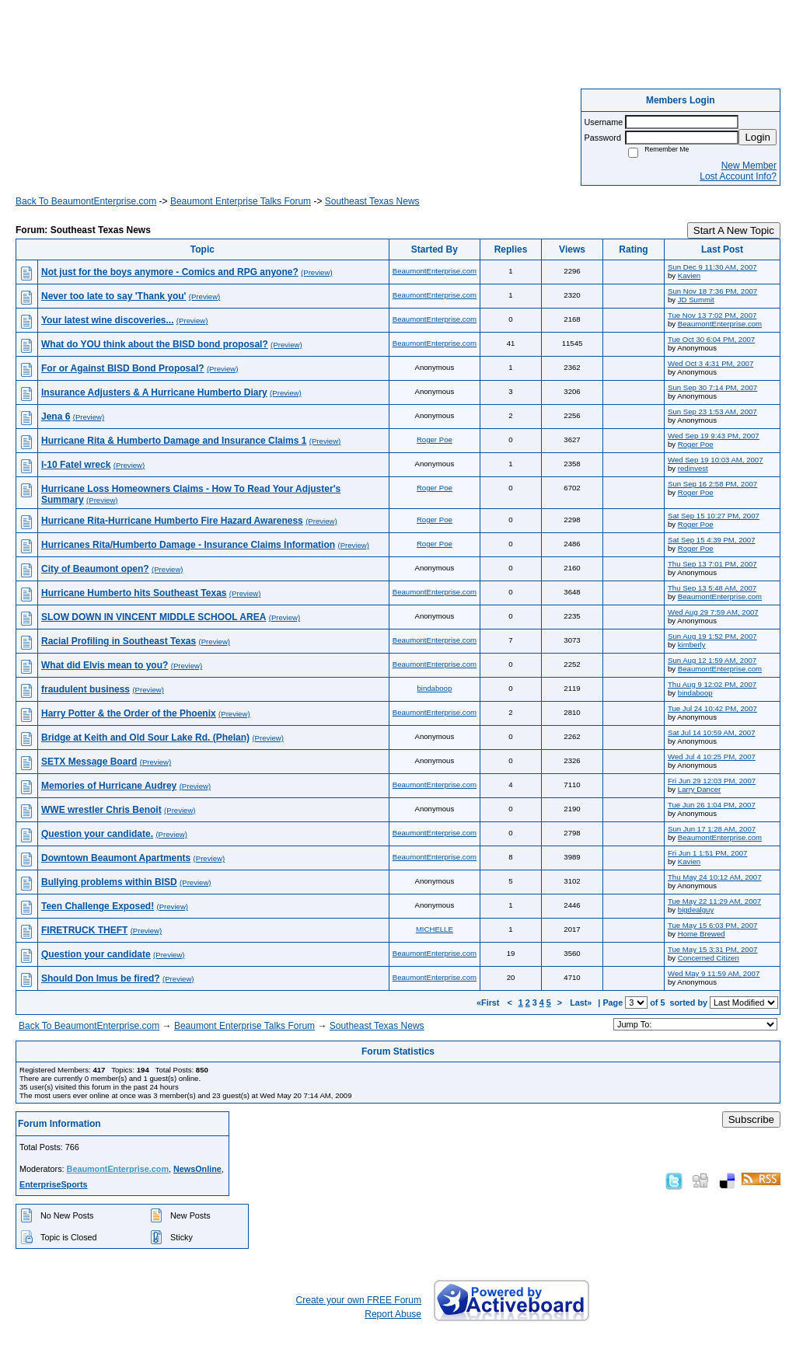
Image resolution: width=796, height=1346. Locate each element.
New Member (749, 165)
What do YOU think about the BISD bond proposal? (154, 344)
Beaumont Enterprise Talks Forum (240, 201)
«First (489, 1002)
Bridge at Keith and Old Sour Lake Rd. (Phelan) (145, 737)
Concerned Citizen (708, 958)
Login (757, 137)
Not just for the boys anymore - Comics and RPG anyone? (169, 272)
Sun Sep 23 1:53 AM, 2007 (712, 411)
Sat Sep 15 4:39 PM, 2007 (712, 539)
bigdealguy (696, 909)
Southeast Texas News (372, 201)
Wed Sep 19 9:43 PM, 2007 (713, 435)
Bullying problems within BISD (109, 882)
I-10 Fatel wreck (75, 464)
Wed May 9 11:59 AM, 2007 (713, 973)
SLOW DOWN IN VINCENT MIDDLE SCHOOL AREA (153, 617)
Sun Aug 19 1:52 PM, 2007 (712, 636)
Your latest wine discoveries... (107, 320)
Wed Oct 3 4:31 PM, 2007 (710, 363)
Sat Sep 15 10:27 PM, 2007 (713, 515)
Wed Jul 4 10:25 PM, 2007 (712, 756)
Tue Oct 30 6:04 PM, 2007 (711, 339)
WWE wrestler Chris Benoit (101, 809)
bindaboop (434, 688)
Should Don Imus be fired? (100, 978)
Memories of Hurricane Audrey (108, 785)
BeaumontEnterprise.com (435, 271)
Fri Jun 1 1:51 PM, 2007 (707, 853)
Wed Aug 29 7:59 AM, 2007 (713, 612)
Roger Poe (434, 439)
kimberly (692, 644)
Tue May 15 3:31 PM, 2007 (712, 949)
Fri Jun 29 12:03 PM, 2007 (712, 780)
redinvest (693, 468)
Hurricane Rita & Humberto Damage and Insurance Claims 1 (173, 440)
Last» (582, 1002)
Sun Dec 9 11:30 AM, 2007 (712, 267)
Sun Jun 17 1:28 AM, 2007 (712, 829)
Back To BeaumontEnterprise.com (86, 201)
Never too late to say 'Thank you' (113, 296)
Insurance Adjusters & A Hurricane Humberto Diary (154, 392)
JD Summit (696, 299)
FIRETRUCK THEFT (84, 930)
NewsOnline (197, 1168)
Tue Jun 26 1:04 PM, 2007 (712, 804)
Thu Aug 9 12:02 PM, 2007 (712, 684)
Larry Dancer (699, 789)
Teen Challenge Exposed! (97, 906)
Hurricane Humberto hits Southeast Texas (134, 593)
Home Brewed (701, 933)
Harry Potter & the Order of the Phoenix (128, 713)
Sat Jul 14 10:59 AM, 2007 (712, 732)
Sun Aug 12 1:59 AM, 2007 (712, 660)
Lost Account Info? (738, 176)
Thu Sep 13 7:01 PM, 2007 (712, 564)
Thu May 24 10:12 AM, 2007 (715, 877)
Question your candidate (96, 954)
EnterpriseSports (53, 1184)
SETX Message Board (89, 761)
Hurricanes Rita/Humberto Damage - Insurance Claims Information (188, 544)
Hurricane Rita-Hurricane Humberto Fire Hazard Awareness (172, 520)
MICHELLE (434, 929)
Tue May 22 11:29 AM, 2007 (714, 901)
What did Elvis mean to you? (104, 665)
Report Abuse (393, 1314)
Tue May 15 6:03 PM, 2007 (712, 925)
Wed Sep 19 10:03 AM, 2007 (715, 459)
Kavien (689, 275)
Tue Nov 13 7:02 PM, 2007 (712, 315)
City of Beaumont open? (95, 568)
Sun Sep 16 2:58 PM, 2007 (712, 483)
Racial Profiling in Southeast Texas (118, 641)
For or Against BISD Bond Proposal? (122, 368)
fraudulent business (85, 689)
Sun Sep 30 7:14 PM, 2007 (712, 387)
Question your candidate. (97, 833)
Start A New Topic (733, 230)
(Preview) (317, 272)
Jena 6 (55, 416)
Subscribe (751, 1119)
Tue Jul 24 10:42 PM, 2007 (712, 708)
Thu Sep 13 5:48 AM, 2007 (712, 588)
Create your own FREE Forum (358, 1300)
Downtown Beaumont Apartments (115, 858)
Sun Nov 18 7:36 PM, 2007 (712, 291)
